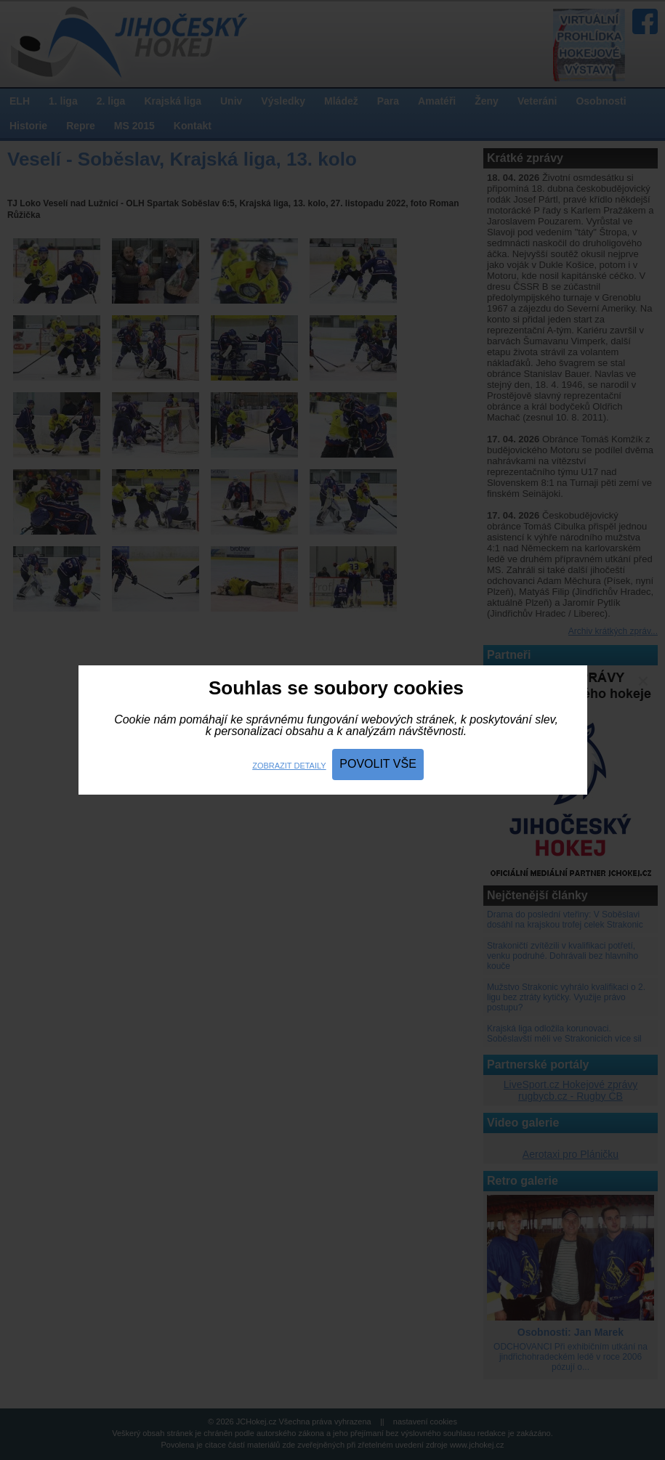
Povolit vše (377, 764)
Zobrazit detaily (289, 765)
